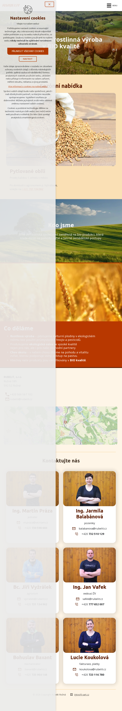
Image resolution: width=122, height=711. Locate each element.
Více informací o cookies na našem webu (27, 86)
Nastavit (28, 59)
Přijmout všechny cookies (28, 51)
